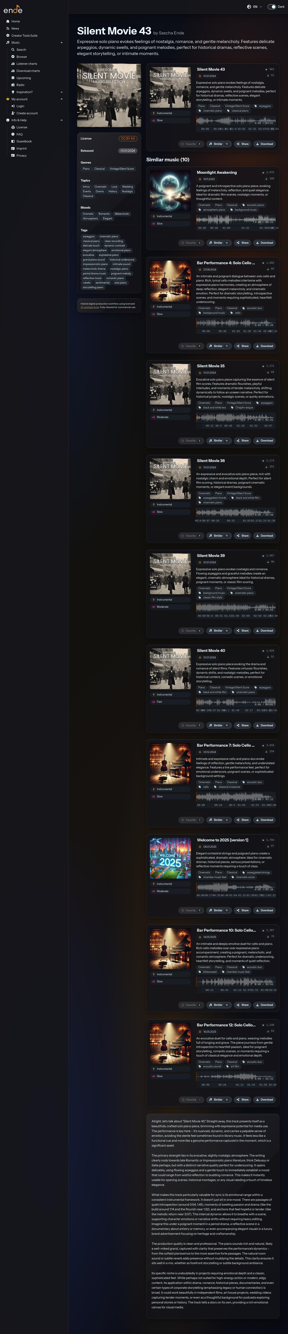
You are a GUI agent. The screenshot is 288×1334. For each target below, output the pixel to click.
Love (114, 186)
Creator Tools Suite (21, 35)
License (19, 127)
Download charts (25, 71)
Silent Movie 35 (211, 366)
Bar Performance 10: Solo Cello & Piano (232, 930)
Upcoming (21, 78)
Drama (100, 191)
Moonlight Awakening (217, 172)
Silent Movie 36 (211, 460)
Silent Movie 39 (211, 555)
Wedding (127, 186)
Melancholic (122, 213)
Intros (86, 186)
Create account (24, 113)
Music (13, 42)
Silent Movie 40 (211, 650)
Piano (86, 168)
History (113, 191)
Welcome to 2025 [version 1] (222, 840)
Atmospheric (90, 218)
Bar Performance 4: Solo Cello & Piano (231, 263)
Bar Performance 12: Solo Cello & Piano (232, 1025)
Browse (19, 57)
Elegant (107, 218)
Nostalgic (127, 191)
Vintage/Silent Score (122, 168)
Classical (99, 168)
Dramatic (88, 213)
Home (13, 21)
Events (87, 191)
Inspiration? (22, 92)
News (12, 28)
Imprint (19, 148)
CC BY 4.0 (128, 138)
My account (16, 99)
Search (18, 50)
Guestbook (21, 141)
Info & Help (16, 120)
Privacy (19, 155)
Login (17, 106)
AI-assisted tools (90, 307)
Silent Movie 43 (211, 69)
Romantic (104, 213)
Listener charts (24, 64)
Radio (17, 85)
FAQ (17, 134)
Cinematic (101, 186)
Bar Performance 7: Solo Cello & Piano (231, 745)
